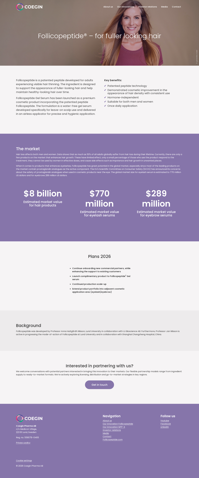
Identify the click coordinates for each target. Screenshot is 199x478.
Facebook (166, 423)
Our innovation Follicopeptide (118, 423)
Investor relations (147, 6)
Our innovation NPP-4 (114, 426)
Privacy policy (23, 442)
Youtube (165, 420)
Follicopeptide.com (113, 439)
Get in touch (99, 385)
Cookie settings (24, 460)
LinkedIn (165, 426)
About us (108, 6)
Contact (176, 6)
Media (164, 6)
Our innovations (125, 6)
